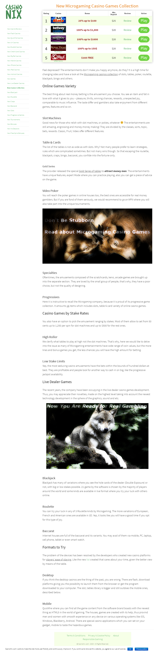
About (116, 635)
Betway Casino (58, 33)
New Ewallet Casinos (14, 47)
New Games (11, 79)
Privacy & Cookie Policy (99, 635)
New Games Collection (15, 88)
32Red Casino (58, 61)
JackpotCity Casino (58, 42)
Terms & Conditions (76, 635)
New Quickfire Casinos (15, 38)
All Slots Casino (58, 24)
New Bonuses (12, 124)
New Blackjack (12, 92)
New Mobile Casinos (14, 61)
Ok (130, 649)
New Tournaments (13, 119)
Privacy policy (141, 649)
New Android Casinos (14, 74)
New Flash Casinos (13, 33)
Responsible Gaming (93, 639)
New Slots (10, 110)
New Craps (11, 101)
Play (144, 20)
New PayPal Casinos (14, 56)
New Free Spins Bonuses (15, 133)
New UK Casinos (13, 42)
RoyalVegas (58, 52)
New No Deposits (13, 129)
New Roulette (12, 97)
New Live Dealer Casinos (15, 83)
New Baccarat (12, 106)
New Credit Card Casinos (16, 51)
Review (127, 20)
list (88, 559)
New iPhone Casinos (14, 65)
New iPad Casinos (13, 70)
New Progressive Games (15, 115)
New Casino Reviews (14, 29)
